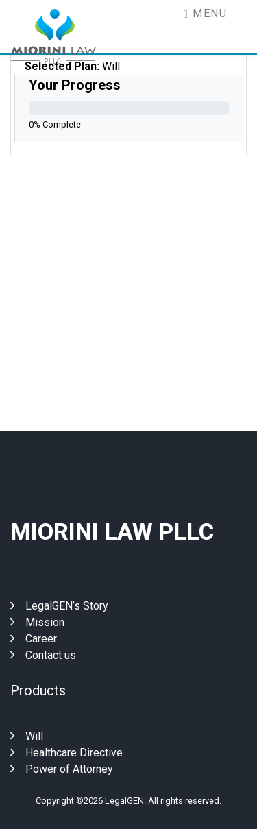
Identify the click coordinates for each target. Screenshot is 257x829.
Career (33, 638)
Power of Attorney (61, 769)
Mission (37, 622)
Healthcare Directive (66, 752)
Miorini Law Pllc (112, 531)
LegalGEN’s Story (59, 605)
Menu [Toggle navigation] (205, 13)
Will (26, 736)
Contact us (43, 655)
